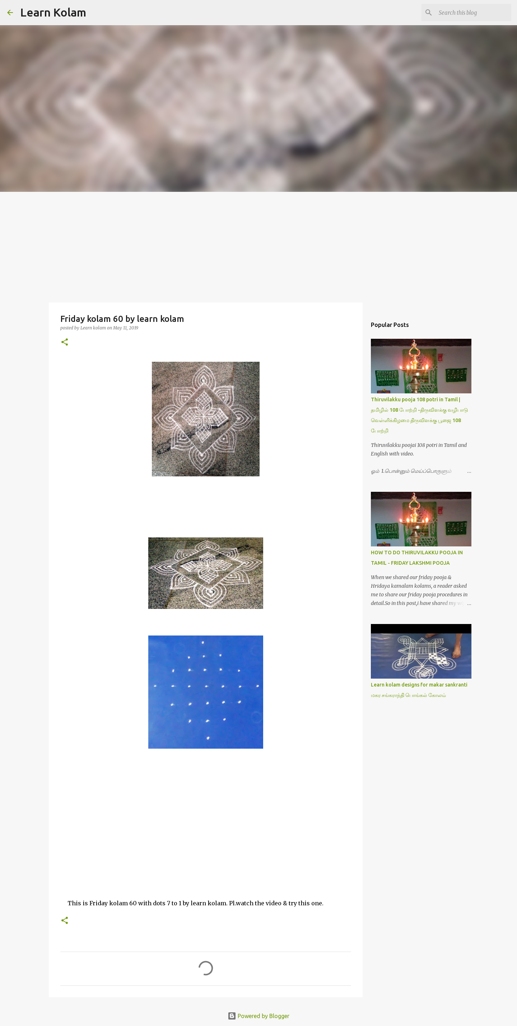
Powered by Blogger (258, 1016)
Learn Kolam (53, 12)
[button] (64, 342)
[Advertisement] (258, 245)
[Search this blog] (473, 12)
